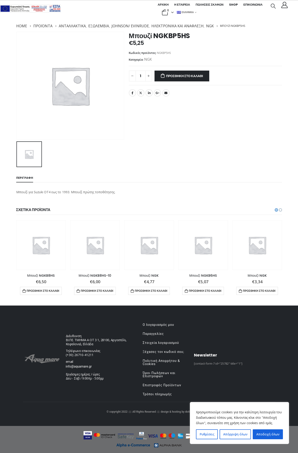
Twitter (140, 93)
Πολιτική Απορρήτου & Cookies (161, 362)
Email (166, 93)
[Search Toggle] (273, 5)
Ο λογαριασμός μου (158, 325)
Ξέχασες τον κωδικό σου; (163, 352)
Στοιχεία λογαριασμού (161, 343)
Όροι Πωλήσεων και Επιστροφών (159, 374)
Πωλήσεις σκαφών (209, 4)
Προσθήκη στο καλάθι (184, 76)
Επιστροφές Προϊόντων (162, 385)
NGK (148, 59)
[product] (41, 245)
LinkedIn (149, 93)
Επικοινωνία (252, 4)
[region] (239, 423)
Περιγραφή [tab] (24, 178)
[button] (276, 210)
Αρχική (163, 4)
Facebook (132, 93)
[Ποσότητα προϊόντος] (141, 76)
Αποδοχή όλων (268, 434)
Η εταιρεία (182, 4)
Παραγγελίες (153, 334)
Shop (233, 4)
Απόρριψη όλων (235, 434)
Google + (157, 93)
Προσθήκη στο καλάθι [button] (43, 291)
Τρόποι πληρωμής (157, 394)
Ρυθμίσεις (207, 434)
